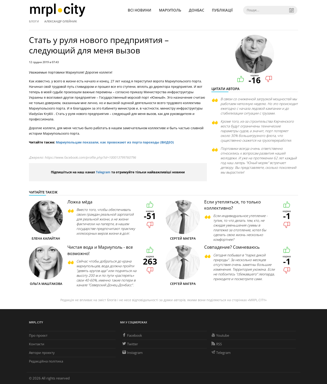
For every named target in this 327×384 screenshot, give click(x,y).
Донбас (196, 10)
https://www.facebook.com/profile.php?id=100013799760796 (90, 157)
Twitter (130, 344)
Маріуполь (170, 10)
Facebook (132, 335)
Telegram (103, 172)
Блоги (34, 21)
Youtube (220, 335)
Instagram (132, 352)
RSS (216, 344)
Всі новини (139, 10)
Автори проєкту (42, 352)
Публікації (222, 10)
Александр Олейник (60, 21)
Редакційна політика (46, 361)
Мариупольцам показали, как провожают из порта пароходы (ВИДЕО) (115, 142)
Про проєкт (38, 335)
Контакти (36, 344)
